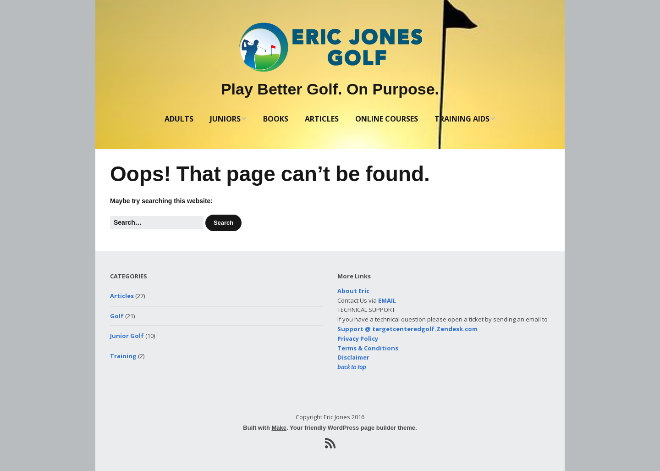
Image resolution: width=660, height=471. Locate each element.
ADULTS (179, 119)
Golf (117, 316)
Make (278, 427)
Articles (122, 296)
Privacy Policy (357, 338)
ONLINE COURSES (386, 119)
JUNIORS (225, 119)
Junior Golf (127, 336)
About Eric (353, 291)
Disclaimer (353, 357)
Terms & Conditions (367, 348)
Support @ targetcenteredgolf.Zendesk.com (407, 329)
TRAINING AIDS (462, 119)
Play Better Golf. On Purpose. (330, 89)
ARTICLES (322, 119)
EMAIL (387, 300)
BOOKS (275, 119)
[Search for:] (157, 222)
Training (123, 356)
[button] (223, 223)
